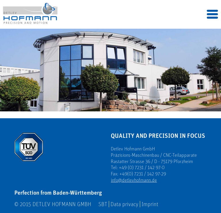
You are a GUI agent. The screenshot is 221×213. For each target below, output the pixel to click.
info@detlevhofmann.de (134, 180)
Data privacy (124, 204)
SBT (102, 204)
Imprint (150, 204)
